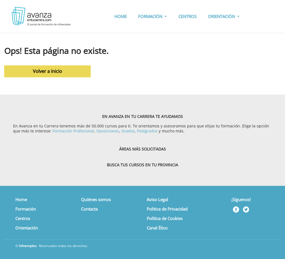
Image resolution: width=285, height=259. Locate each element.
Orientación (26, 228)
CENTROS (187, 16)
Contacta (89, 209)
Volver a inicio (47, 71)
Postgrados (147, 131)
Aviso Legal (157, 199)
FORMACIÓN (150, 16)
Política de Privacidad (167, 209)
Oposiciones (107, 131)
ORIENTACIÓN (222, 16)
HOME (120, 16)
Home (21, 199)
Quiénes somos (96, 199)
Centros (22, 218)
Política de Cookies (165, 218)
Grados (128, 131)
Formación (25, 209)
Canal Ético (157, 228)
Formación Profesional (73, 131)
